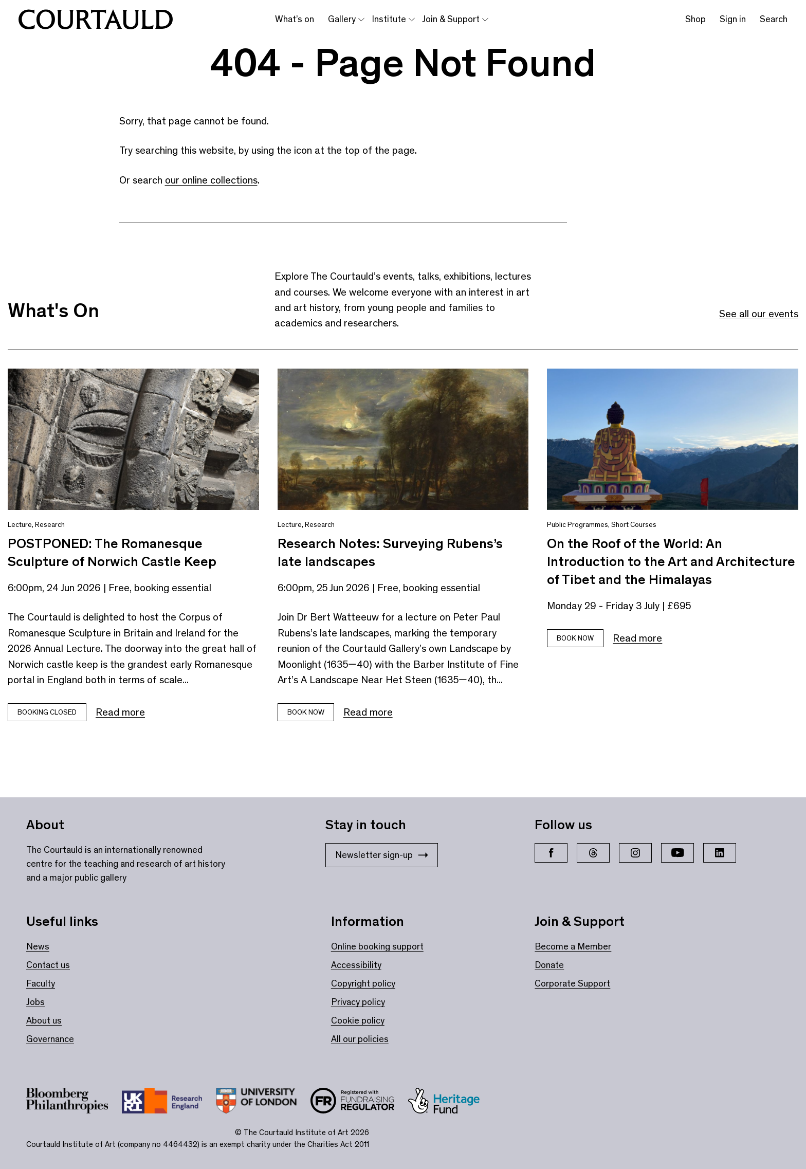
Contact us (48, 965)
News (37, 946)
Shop (695, 19)
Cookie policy (357, 1020)
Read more (120, 712)
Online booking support (377, 946)
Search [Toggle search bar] (773, 19)
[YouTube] (677, 853)
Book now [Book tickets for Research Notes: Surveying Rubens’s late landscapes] (305, 712)
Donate (549, 965)
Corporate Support (572, 983)
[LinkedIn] (719, 853)
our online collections (211, 180)
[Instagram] (635, 853)
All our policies (360, 1039)
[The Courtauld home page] (96, 19)
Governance (50, 1039)
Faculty (40, 983)
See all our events (758, 313)
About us (44, 1020)
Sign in (733, 19)
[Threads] (593, 853)
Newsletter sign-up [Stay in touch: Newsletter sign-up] (381, 855)
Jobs (35, 1002)
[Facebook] (551, 853)
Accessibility (356, 965)
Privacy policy (358, 1002)
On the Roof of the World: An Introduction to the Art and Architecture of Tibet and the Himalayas (671, 561)
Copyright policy (363, 983)
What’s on (294, 19)
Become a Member (573, 946)
